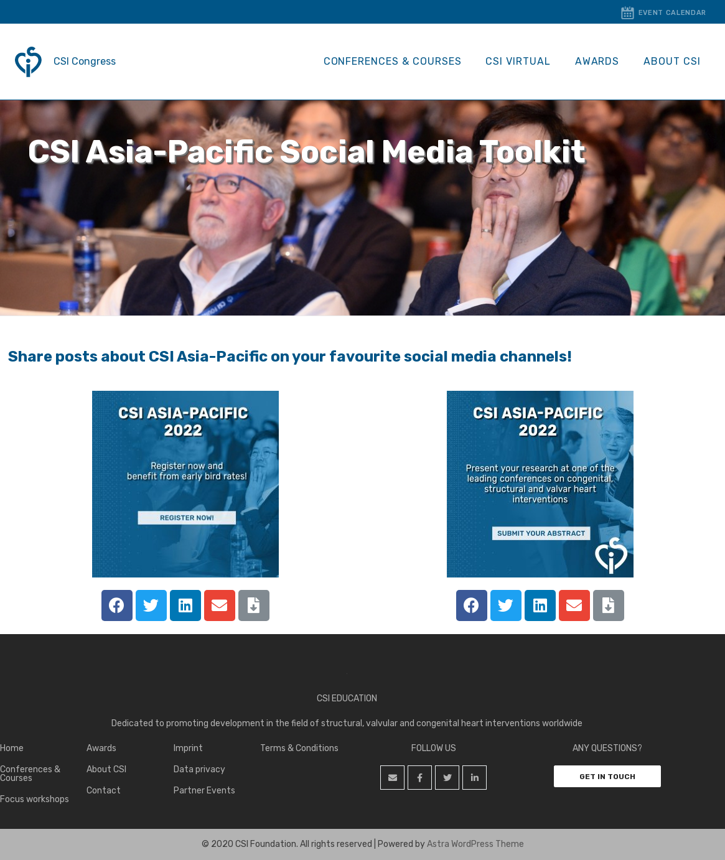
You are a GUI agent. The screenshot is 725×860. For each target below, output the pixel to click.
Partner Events (204, 790)
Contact (104, 790)
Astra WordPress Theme (475, 844)
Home (12, 748)
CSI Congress (85, 61)
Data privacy (199, 769)
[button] (607, 776)
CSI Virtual (528, 61)
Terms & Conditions (299, 748)
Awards (603, 61)
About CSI (674, 61)
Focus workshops (34, 799)
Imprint (188, 748)
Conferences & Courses (407, 61)
